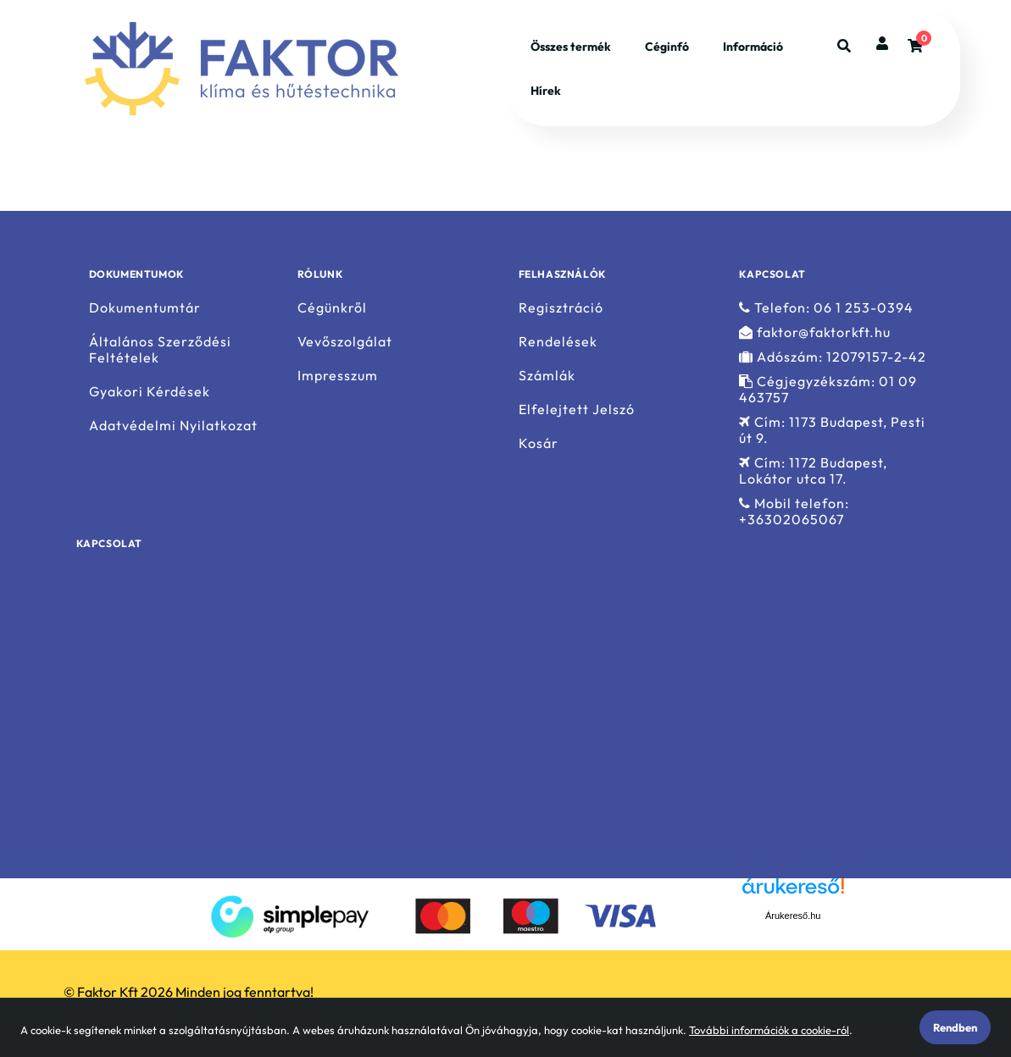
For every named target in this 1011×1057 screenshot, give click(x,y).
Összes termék (570, 46)
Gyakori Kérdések (149, 392)
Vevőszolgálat (344, 342)
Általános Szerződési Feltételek (160, 350)
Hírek (545, 90)
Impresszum (337, 376)
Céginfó (667, 46)
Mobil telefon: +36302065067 (794, 511)
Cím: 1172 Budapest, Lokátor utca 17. (813, 471)
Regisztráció (561, 307)
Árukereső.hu (792, 915)
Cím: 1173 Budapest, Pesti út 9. (832, 430)
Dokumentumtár (145, 307)
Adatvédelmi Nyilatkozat (173, 426)
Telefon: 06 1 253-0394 (826, 307)
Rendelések (558, 342)
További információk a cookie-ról (769, 1030)
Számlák (547, 376)
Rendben (955, 1027)
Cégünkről (332, 307)
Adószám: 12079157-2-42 (832, 357)
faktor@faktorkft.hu (815, 332)
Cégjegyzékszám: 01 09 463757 (828, 390)
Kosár (538, 443)
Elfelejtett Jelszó (577, 409)
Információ (753, 46)
